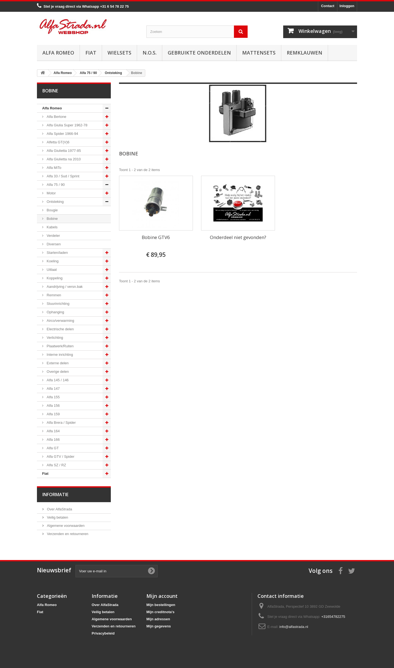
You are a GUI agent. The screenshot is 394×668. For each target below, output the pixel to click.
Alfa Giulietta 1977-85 (63, 151)
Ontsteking (55, 202)
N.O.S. (150, 52)
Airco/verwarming (60, 321)
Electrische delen (60, 329)
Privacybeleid (103, 633)
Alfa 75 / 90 (55, 185)
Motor (51, 193)
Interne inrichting (59, 355)
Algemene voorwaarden (65, 526)
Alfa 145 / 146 (57, 380)
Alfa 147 (53, 388)
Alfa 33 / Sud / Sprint (62, 176)
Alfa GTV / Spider (60, 456)
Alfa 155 (53, 397)
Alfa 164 (53, 431)
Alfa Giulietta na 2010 (63, 159)
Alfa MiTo (53, 168)
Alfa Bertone (56, 117)
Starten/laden (57, 253)
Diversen (53, 244)
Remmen (53, 295)
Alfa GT (52, 448)
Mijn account (162, 596)
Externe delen (57, 363)
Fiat (90, 52)
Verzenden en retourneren (67, 534)
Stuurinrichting (57, 304)
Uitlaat (51, 270)
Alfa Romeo (58, 52)
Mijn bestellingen (160, 605)
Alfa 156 (53, 405)
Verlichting (54, 338)
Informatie (55, 494)
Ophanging (55, 312)
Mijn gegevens (158, 626)
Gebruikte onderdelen (199, 52)
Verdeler (53, 236)
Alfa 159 (53, 414)
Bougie (52, 210)
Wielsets (119, 52)
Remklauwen (304, 52)
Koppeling (54, 278)
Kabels (51, 227)
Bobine (52, 219)
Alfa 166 (53, 439)
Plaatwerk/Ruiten (60, 346)
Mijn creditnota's (160, 612)
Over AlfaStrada (59, 509)
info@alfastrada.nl (293, 627)
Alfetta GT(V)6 (57, 142)
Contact (327, 6)
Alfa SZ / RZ (56, 465)
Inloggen (347, 6)
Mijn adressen (158, 619)
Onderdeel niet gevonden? (238, 237)
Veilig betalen (57, 517)
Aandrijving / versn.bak (64, 287)
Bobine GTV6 (156, 237)
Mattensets (259, 52)
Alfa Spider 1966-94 (62, 134)
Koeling (52, 261)
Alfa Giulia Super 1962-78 (66, 125)
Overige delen (57, 371)
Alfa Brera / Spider (61, 422)
